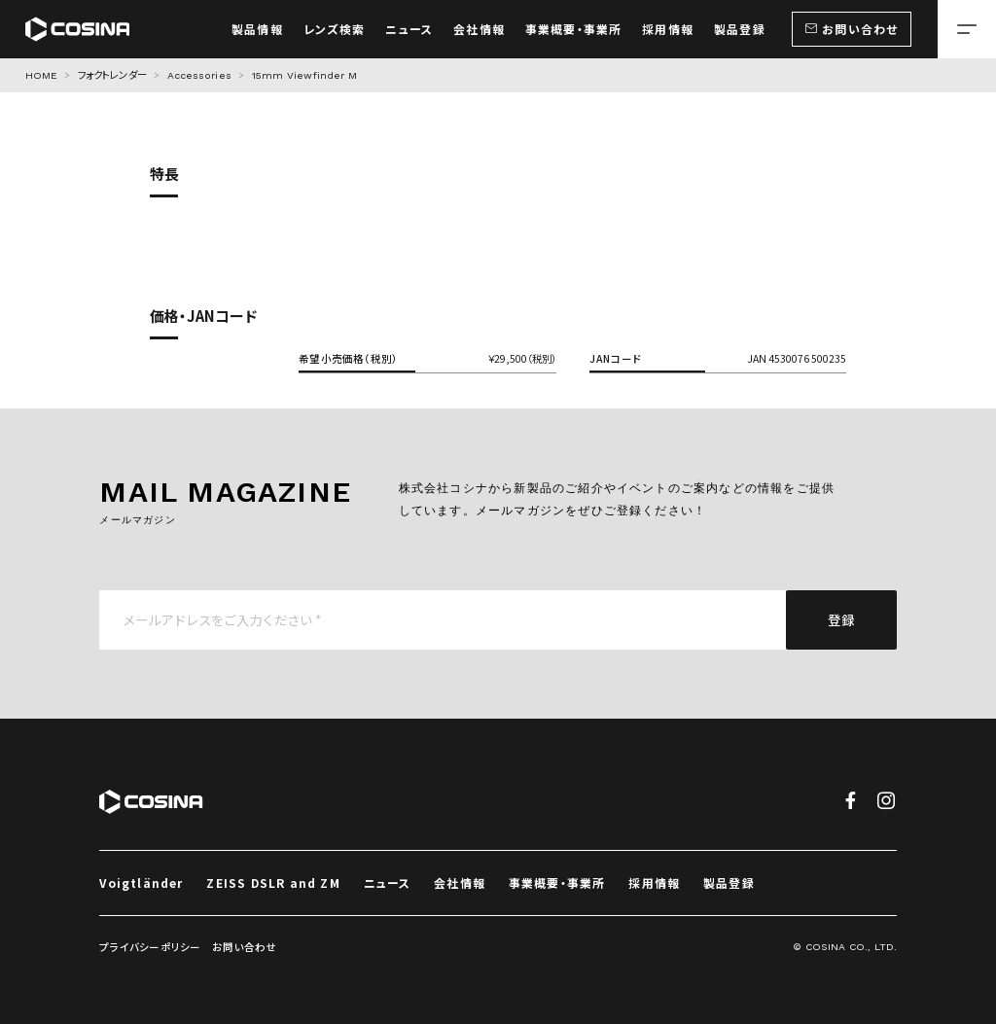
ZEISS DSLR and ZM (272, 882)
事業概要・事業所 (557, 882)
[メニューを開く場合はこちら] (967, 29)
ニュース (387, 882)
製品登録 (729, 882)
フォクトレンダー (112, 75)
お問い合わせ (244, 946)
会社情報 (459, 882)
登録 (841, 619)
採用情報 (654, 882)
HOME (41, 75)
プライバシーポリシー (149, 946)
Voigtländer (141, 882)
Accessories (199, 75)
